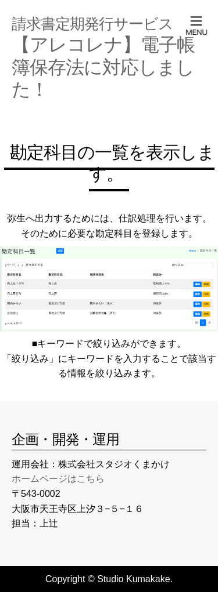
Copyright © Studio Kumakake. (109, 579)
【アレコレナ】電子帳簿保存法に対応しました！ (103, 58)
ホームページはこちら (58, 479)
